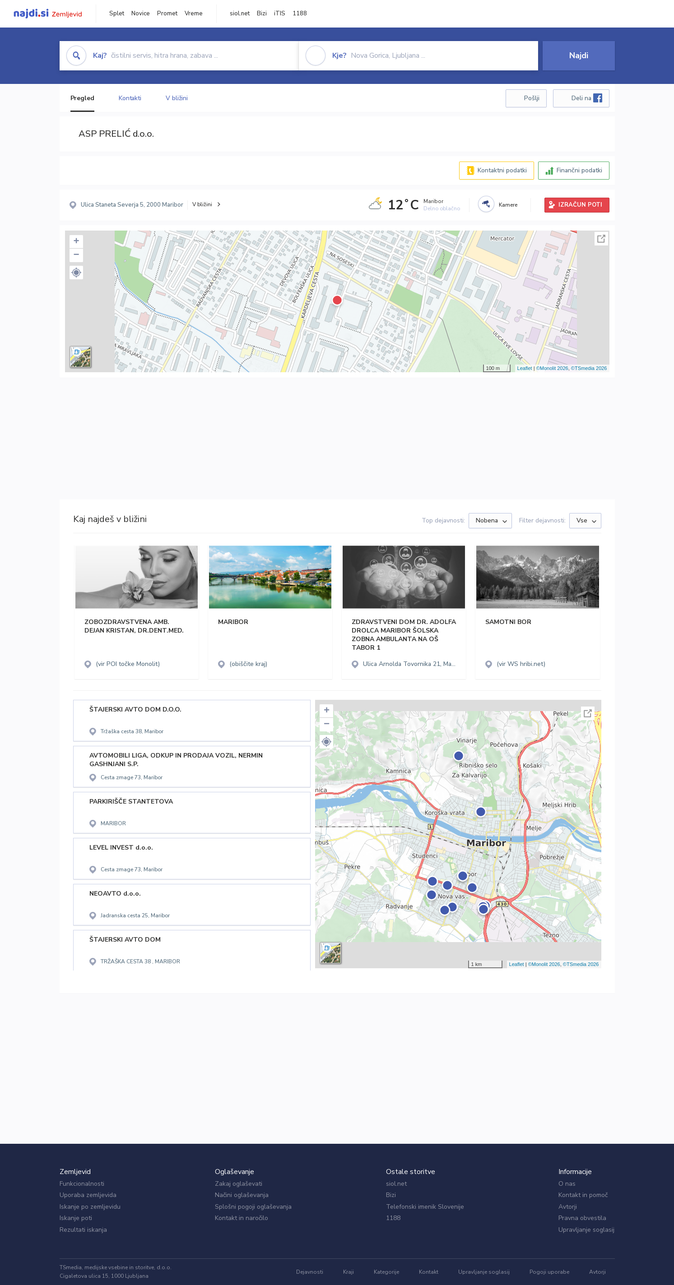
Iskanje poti (76, 1218)
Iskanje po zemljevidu (90, 1206)
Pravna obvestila (582, 1218)
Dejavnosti (309, 1272)
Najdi (578, 55)
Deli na (587, 97)
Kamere (508, 204)
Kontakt (428, 1272)
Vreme (194, 13)
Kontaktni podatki (502, 170)
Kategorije (386, 1272)
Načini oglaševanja (242, 1195)
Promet (167, 13)
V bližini (177, 98)
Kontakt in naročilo (241, 1218)
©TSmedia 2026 (589, 368)
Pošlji (531, 98)
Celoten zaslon (601, 238)
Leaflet (524, 368)
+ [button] (76, 242)
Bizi (262, 13)
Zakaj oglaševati (238, 1183)
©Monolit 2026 (552, 368)
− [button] (76, 255)
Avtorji (567, 1206)
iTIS (279, 13)
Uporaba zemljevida (88, 1195)
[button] (76, 272)
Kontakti (130, 98)
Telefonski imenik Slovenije (425, 1206)
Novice (140, 13)
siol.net (240, 13)
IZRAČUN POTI (580, 205)
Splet (116, 13)
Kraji (348, 1272)
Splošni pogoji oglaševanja (253, 1206)
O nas (567, 1183)
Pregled (82, 98)
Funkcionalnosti (82, 1183)
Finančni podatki (579, 170)
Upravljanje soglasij (586, 1229)
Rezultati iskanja (83, 1229)
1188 (300, 13)
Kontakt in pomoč (583, 1195)
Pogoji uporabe (549, 1272)
